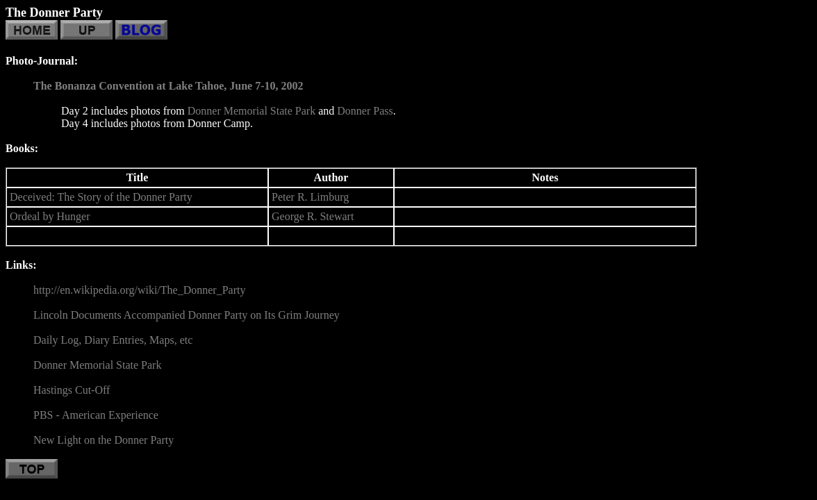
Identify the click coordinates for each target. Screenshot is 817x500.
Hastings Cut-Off (71, 390)
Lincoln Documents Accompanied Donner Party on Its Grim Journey (186, 315)
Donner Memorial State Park (251, 111)
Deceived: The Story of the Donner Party (101, 197)
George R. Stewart (313, 216)
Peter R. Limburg (310, 197)
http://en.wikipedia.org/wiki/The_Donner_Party (139, 290)
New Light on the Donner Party (103, 440)
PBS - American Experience (95, 415)
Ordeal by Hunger (50, 216)
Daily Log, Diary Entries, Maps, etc (112, 340)
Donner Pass (365, 111)
